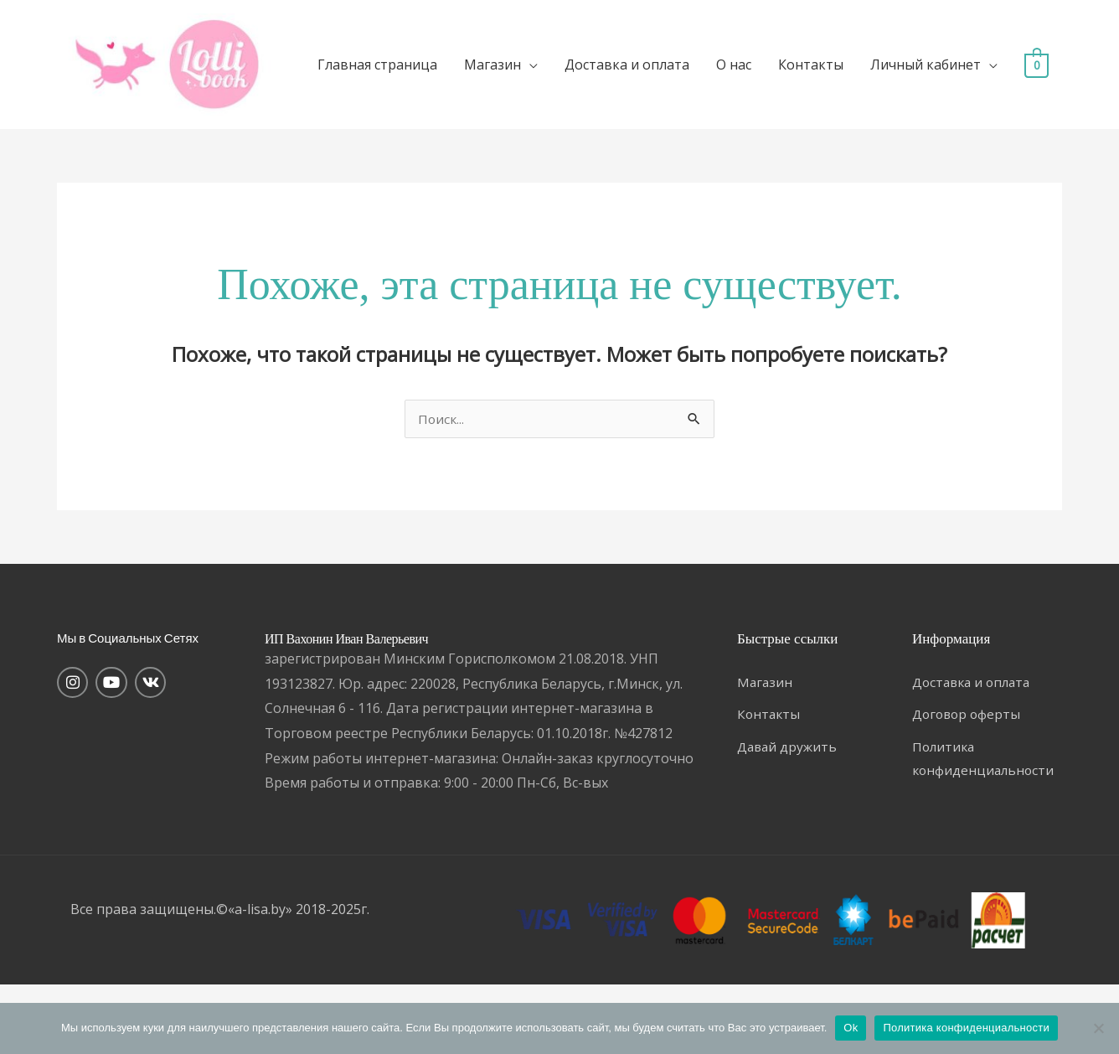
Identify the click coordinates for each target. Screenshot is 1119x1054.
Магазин (543, 72)
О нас (784, 72)
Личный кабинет (976, 72)
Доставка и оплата (678, 72)
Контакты (862, 72)
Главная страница (428, 72)
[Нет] (1098, 1028)
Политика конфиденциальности (966, 1027)
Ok (850, 1027)
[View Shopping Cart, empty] (82, 156)
